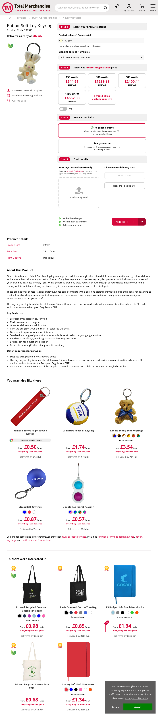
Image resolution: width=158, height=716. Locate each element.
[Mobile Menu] (153, 8)
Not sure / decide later (124, 185)
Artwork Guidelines (75, 171)
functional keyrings (108, 536)
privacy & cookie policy (136, 698)
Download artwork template (27, 90)
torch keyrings (126, 536)
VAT (70, 109)
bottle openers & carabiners (36, 540)
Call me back (19, 100)
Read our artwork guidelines (27, 95)
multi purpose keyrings (74, 536)
